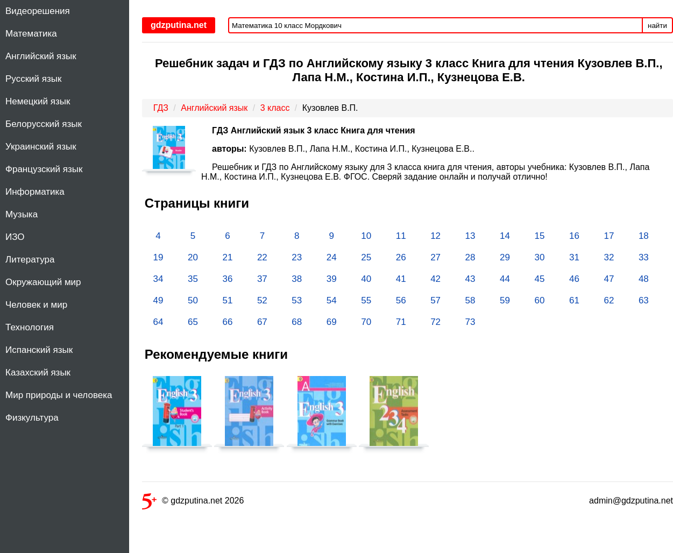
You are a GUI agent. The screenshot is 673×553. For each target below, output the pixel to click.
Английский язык (40, 56)
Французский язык (43, 169)
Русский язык (33, 79)
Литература (29, 259)
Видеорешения (37, 11)
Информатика (35, 192)
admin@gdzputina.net (631, 500)
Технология (29, 327)
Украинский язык (40, 146)
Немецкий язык (37, 101)
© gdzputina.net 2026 (193, 502)
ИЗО (15, 237)
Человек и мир (36, 305)
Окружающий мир (43, 282)
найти (657, 26)
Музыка (21, 214)
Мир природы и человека (58, 395)
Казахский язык (37, 372)
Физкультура (32, 418)
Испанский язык (39, 350)
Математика (31, 34)
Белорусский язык (43, 124)
